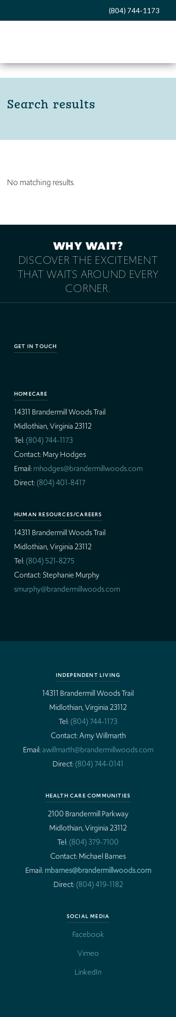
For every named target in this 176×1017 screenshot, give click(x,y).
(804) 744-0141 (99, 763)
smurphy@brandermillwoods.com (67, 589)
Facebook (88, 934)
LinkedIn (88, 972)
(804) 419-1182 (99, 884)
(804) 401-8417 (61, 482)
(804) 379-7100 (94, 842)
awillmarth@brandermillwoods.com (97, 749)
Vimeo (88, 953)
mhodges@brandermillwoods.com (88, 468)
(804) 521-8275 (50, 560)
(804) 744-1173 (134, 10)
